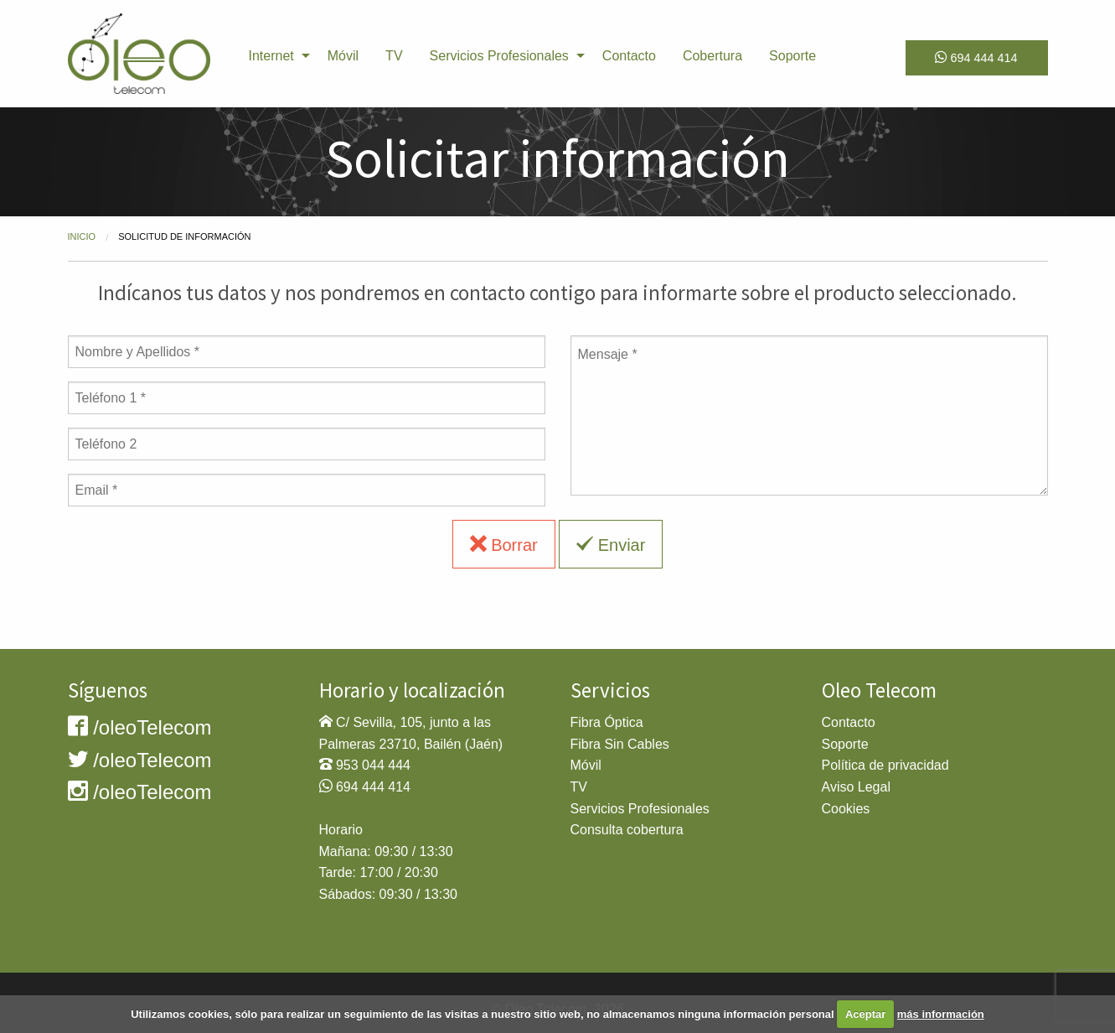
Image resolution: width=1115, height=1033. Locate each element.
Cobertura (712, 56)
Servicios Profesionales (499, 56)
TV (393, 56)
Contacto (629, 56)
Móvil (343, 56)
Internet (271, 56)
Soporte (792, 56)
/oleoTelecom (140, 727)
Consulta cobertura (627, 830)
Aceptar (865, 1014)
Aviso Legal (856, 787)
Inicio (82, 236)
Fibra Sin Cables (619, 744)
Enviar (610, 544)
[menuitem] (274, 56)
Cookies (846, 809)
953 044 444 (373, 765)
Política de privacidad (885, 765)
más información (940, 1014)
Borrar (504, 544)
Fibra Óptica (606, 722)
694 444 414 (976, 57)
